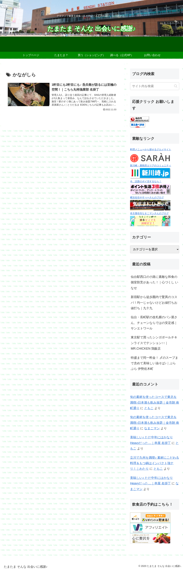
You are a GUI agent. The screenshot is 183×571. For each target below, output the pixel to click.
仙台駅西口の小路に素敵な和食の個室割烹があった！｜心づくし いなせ (154, 282)
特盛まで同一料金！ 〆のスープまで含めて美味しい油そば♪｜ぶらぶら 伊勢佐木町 (154, 363)
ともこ (149, 408)
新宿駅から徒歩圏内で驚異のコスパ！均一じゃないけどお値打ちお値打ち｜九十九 (154, 302)
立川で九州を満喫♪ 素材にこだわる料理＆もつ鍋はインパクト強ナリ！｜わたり (154, 463)
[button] (176, 86)
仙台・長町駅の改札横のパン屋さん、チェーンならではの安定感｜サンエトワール (154, 322)
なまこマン (152, 428)
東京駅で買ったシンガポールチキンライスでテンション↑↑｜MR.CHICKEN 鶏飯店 (154, 343)
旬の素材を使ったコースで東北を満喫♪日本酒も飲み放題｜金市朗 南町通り (154, 402)
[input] (154, 86)
